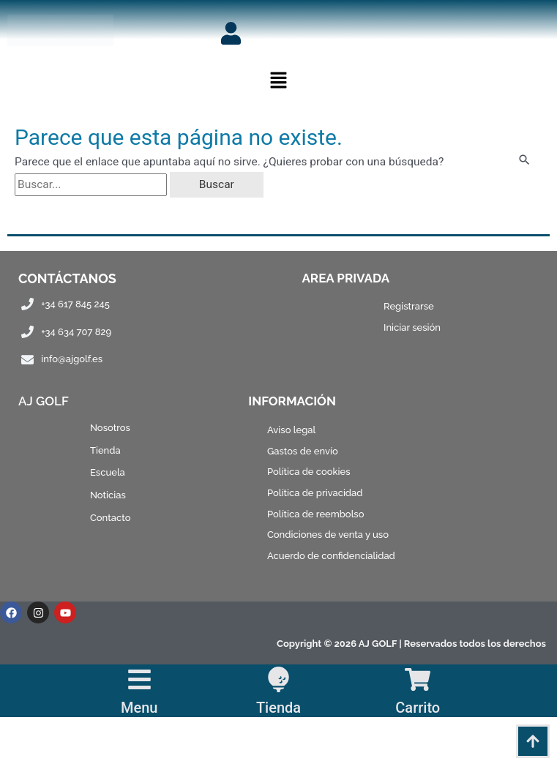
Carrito (417, 707)
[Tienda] (278, 679)
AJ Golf (43, 401)
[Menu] (139, 679)
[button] (278, 82)
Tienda (278, 707)
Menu (139, 707)
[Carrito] (417, 679)
